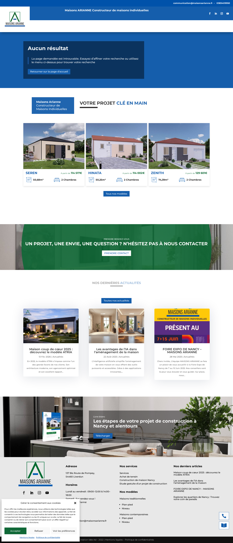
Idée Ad (92, 539)
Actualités (110, 26)
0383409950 (223, 3)
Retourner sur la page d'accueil (49, 71)
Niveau (126, 508)
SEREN (31, 173)
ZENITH (157, 173)
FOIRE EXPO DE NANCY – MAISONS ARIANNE (182, 350)
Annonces (92, 26)
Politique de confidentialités (139, 539)
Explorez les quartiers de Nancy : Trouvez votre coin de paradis (196, 498)
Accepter (15, 530)
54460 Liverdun (74, 476)
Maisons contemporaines (134, 514)
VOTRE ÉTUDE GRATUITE (211, 26)
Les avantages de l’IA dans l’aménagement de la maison (116, 350)
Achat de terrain (129, 476)
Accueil (38, 26)
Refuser (38, 530)
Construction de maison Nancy (137, 480)
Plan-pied (127, 504)
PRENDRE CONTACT (116, 253)
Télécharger (103, 435)
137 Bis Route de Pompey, (80, 473)
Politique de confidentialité (48, 537)
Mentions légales (27, 537)
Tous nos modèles (116, 193)
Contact (144, 26)
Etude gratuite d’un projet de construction (143, 483)
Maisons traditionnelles (133, 498)
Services (53, 26)
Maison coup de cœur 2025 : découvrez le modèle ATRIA (51, 350)
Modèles (72, 26)
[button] (75, 503)
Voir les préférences (64, 530)
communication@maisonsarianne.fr (192, 3)
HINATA (94, 173)
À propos (128, 26)
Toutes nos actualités (116, 300)
